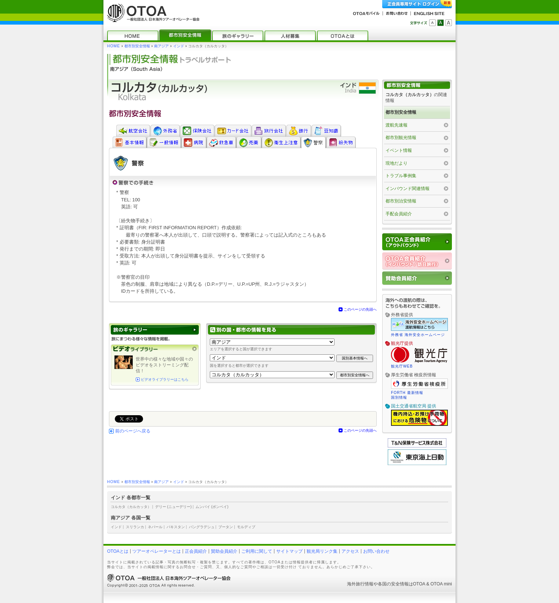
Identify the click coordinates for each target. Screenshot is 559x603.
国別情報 (399, 397)
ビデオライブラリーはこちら (165, 379)
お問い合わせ (376, 551)
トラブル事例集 (401, 175)
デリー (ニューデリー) (173, 507)
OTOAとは (117, 551)
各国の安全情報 (393, 583)
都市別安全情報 (137, 46)
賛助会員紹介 (224, 551)
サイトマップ (289, 551)
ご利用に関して (256, 551)
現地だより (397, 163)
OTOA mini (441, 583)
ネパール (155, 527)
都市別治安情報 (401, 201)
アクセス (350, 551)
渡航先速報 (397, 125)
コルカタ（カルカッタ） (131, 507)
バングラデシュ (202, 527)
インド (178, 46)
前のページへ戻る (132, 431)
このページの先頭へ (360, 309)
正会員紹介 (196, 551)
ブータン (225, 527)
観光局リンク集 (322, 551)
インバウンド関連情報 (408, 188)
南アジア (161, 46)
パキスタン (176, 527)
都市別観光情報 (401, 137)
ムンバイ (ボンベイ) (212, 507)
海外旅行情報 (360, 583)
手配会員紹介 (399, 213)
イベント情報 (399, 150)
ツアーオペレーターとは (156, 551)
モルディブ (246, 527)
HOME (113, 46)
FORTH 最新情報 (407, 393)
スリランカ (135, 527)
